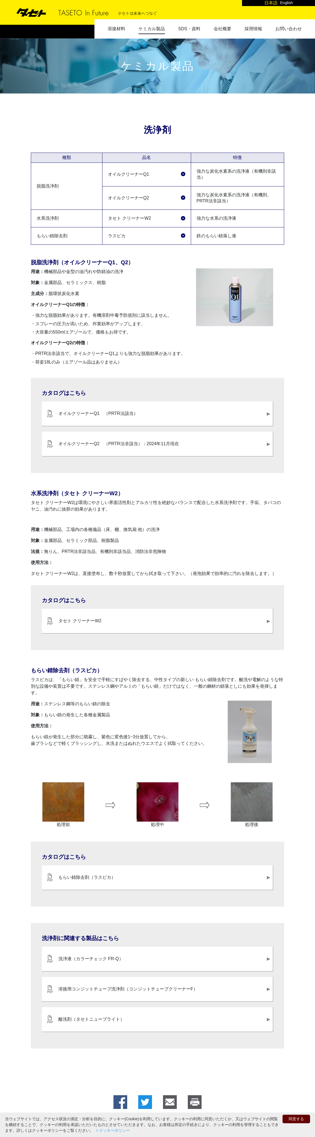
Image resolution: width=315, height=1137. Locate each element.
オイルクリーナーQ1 (128, 174)
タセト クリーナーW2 (129, 218)
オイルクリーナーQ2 (128, 198)
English (286, 3)
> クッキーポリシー (112, 1130)
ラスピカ (117, 235)
